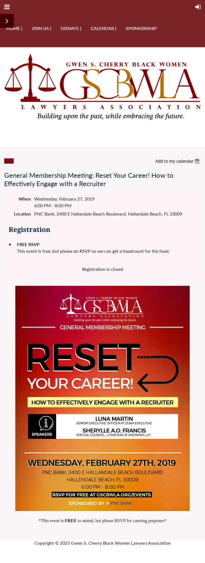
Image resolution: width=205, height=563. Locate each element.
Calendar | (103, 28)
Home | (14, 28)
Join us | (41, 28)
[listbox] (178, 161)
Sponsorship (141, 28)
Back (9, 161)
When (25, 198)
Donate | (71, 28)
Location (22, 213)
